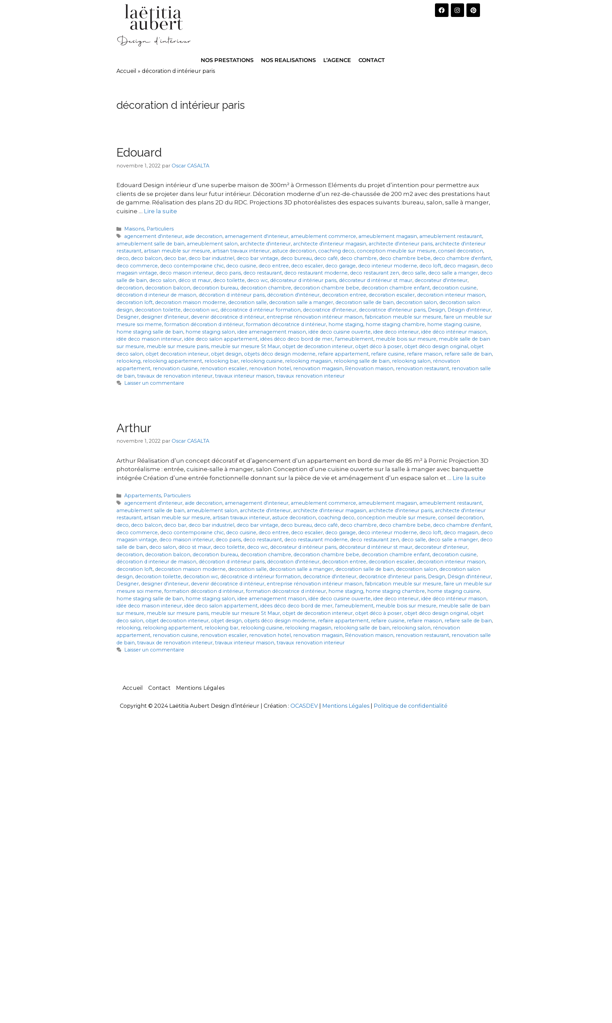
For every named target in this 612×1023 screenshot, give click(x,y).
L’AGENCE (337, 60)
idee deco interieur (396, 332)
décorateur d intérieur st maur (375, 280)
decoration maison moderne (190, 302)
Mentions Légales (200, 688)
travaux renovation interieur (311, 376)
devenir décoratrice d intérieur (227, 317)
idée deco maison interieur (149, 339)
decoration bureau (215, 288)
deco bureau (296, 258)
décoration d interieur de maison (156, 295)
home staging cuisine (453, 324)
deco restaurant (262, 273)
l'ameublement (354, 339)
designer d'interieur (165, 317)
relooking (128, 361)
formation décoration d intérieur (203, 324)
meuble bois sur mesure (406, 339)
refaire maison (424, 354)
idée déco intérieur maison (453, 332)
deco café (326, 258)
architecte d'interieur (265, 244)
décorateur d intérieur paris (303, 280)
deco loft (430, 266)
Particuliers (160, 229)
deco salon (162, 280)
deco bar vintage (257, 258)
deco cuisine (241, 266)
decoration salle (247, 302)
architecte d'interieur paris (401, 244)
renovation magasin (318, 368)
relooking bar (221, 361)
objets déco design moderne (279, 354)
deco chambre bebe (405, 258)
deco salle (413, 273)
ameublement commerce (323, 236)
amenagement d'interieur (256, 236)
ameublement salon (212, 244)
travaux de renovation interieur (175, 376)
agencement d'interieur (153, 236)
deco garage (340, 266)
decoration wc (200, 310)
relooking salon (411, 361)
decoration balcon (167, 288)
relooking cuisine (262, 361)
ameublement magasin (387, 236)
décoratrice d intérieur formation (260, 310)
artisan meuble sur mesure (177, 251)
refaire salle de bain (468, 354)
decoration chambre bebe (326, 288)
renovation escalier (223, 368)
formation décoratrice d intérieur (286, 324)
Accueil (126, 71)
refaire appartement (343, 354)
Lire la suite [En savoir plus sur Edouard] (160, 211)
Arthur (133, 428)
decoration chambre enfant (396, 288)
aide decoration (203, 236)
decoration (129, 288)
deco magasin (461, 266)
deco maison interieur (186, 273)
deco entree (274, 266)
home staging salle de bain (149, 332)
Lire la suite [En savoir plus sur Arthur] (469, 478)
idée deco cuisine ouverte (339, 332)
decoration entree (344, 295)
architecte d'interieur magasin (329, 244)
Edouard (139, 152)
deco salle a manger (453, 273)
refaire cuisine (388, 354)
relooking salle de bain (362, 361)
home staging (345, 324)
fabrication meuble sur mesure (403, 317)
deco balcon (146, 258)
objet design (226, 354)
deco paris (228, 273)
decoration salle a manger (301, 302)
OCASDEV (304, 706)
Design (436, 310)
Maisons (134, 229)
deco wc (257, 280)
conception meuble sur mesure (396, 251)
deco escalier (307, 266)
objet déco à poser (378, 346)
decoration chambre (265, 288)
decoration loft (134, 302)
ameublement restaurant (450, 236)
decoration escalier (392, 295)
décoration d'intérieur (293, 295)
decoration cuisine (454, 288)
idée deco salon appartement (221, 339)
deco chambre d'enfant (462, 258)
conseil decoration (460, 251)
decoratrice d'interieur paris (392, 310)
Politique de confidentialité (410, 706)
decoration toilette (158, 310)
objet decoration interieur (177, 354)
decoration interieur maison (451, 295)
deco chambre (358, 258)
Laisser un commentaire (154, 383)
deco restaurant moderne (316, 273)
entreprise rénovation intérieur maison (315, 317)
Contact (159, 688)
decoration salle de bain (364, 302)
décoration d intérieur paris (232, 295)
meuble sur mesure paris (178, 346)
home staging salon (210, 332)
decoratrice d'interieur (329, 310)
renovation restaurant (422, 368)
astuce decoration (294, 251)
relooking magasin (308, 361)
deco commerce (137, 266)
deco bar (175, 258)
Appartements (142, 496)
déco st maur (194, 280)
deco (122, 258)
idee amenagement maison (271, 332)
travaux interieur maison (244, 376)
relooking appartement (172, 361)
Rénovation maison (369, 368)
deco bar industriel (211, 258)
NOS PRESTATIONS (227, 60)
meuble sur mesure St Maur (245, 346)
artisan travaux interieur (241, 251)
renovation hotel (270, 368)
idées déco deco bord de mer (296, 339)
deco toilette (229, 280)
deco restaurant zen (374, 273)
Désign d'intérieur (469, 310)
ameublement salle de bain (150, 244)
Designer (127, 317)
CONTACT (371, 60)
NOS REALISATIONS (288, 60)
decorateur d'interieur (441, 280)
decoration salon (416, 302)
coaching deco (336, 251)
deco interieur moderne (387, 266)
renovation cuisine (175, 368)
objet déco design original (436, 346)
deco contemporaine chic (192, 266)
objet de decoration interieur (317, 346)
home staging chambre (395, 324)
